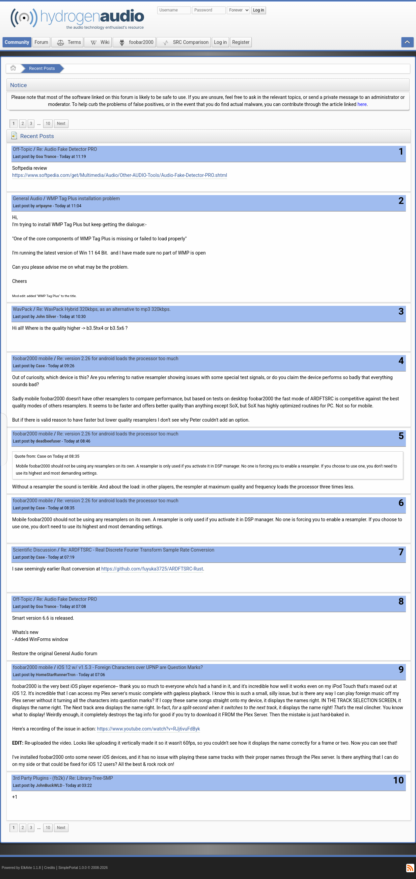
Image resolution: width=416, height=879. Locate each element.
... (38, 123)
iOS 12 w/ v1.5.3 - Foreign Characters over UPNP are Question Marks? (130, 667)
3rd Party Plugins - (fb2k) (39, 778)
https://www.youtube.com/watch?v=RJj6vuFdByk (148, 728)
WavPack (22, 309)
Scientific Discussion (34, 550)
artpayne (44, 206)
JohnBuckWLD (49, 785)
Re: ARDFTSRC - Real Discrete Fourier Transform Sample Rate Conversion (137, 550)
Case (40, 366)
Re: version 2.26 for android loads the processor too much (117, 358)
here (362, 104)
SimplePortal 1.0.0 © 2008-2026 (83, 868)
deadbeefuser (48, 441)
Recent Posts (42, 68)
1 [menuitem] (13, 123)
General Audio (27, 198)
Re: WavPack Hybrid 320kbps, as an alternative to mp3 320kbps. (103, 309)
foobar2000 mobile (33, 358)
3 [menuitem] (31, 123)
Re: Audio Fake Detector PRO (66, 149)
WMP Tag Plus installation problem (83, 198)
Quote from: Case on (47, 456)
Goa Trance (46, 156)
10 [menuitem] (48, 123)
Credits (49, 868)
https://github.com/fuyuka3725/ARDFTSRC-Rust (152, 568)
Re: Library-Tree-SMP (91, 778)
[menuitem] (39, 123)
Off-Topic (22, 149)
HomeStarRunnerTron (56, 674)
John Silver (46, 316)
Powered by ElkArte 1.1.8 (21, 868)
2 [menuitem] (23, 123)
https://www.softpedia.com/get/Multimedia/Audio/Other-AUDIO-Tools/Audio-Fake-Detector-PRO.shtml (119, 175)
